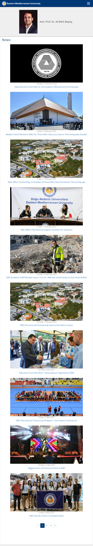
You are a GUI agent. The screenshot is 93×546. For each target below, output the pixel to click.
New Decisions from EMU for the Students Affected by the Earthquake (46, 87)
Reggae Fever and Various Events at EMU (46, 468)
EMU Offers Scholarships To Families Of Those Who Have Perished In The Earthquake (46, 182)
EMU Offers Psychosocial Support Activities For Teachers (46, 229)
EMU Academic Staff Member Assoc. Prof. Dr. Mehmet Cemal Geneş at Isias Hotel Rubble (46, 277)
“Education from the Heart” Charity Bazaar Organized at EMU (46, 373)
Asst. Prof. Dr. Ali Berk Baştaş (56, 21)
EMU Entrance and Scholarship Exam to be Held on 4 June (46, 325)
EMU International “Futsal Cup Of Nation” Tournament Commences (46, 420)
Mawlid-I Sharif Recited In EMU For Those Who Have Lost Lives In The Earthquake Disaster (46, 134)
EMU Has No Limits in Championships (46, 515)
